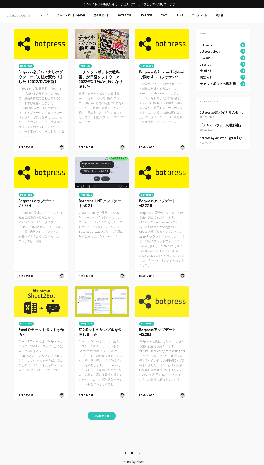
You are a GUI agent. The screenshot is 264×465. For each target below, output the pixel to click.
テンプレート (199, 15)
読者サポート (101, 15)
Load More (102, 415)
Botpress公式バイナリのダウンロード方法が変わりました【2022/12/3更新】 (41, 77)
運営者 (219, 15)
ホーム (45, 15)
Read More (26, 147)
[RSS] (139, 453)
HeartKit (146, 15)
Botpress (124, 15)
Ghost (140, 462)
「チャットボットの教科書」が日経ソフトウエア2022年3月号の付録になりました (101, 79)
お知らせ (85, 66)
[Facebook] (126, 453)
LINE (180, 15)
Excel (165, 15)
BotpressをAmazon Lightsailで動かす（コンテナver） (161, 74)
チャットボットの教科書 (71, 15)
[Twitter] (132, 453)
